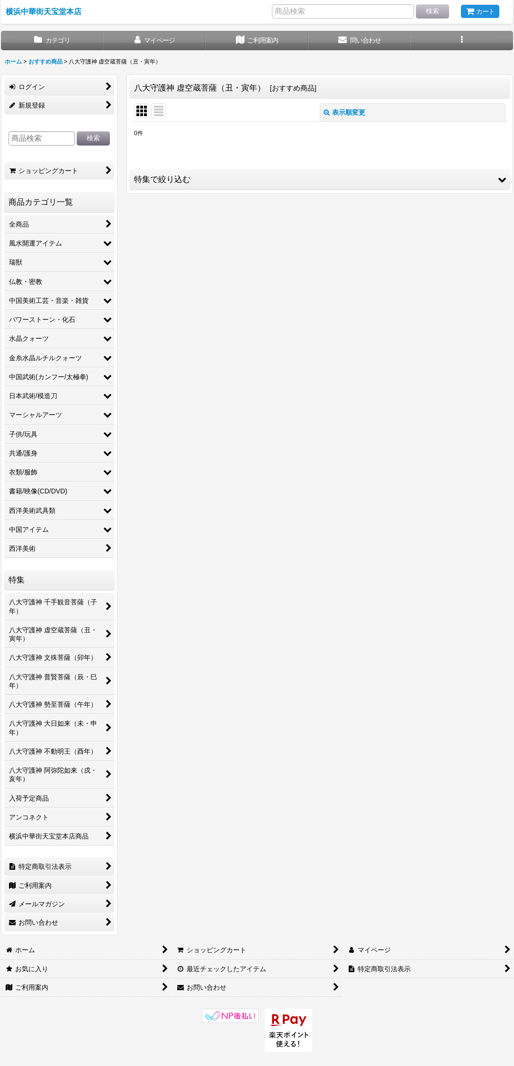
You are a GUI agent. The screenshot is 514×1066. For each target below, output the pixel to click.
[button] (462, 40)
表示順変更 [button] (344, 112)
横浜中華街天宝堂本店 (43, 11)
